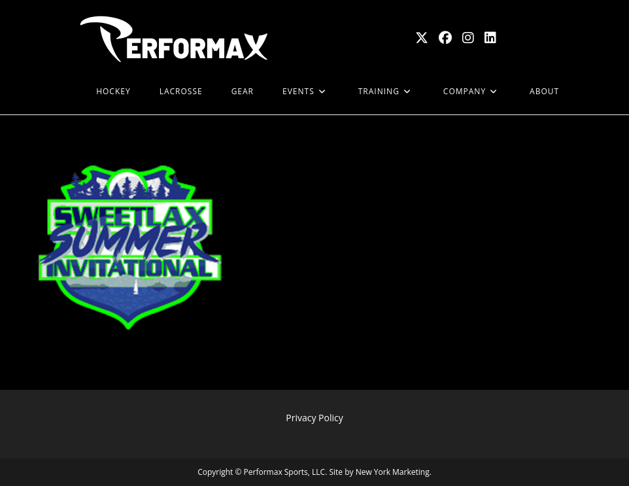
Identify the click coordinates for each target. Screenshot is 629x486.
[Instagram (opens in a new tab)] (468, 37)
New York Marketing (393, 471)
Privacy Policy (314, 417)
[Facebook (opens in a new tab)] (445, 37)
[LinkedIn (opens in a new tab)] (490, 37)
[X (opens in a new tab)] (422, 37)
